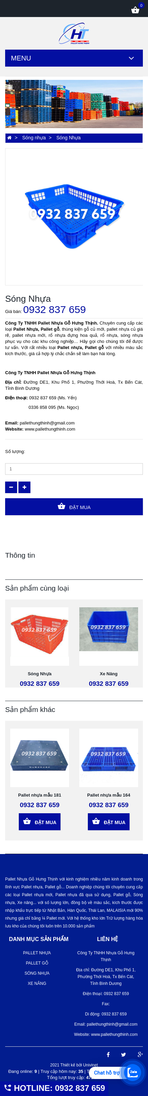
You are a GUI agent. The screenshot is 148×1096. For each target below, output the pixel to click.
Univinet (90, 1065)
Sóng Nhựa (40, 673)
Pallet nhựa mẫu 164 (108, 795)
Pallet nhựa (37, 953)
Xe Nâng (109, 673)
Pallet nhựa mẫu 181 (39, 795)
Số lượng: (15, 451)
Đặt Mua (74, 506)
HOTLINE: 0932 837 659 (54, 1088)
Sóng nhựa (34, 137)
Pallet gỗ (37, 963)
